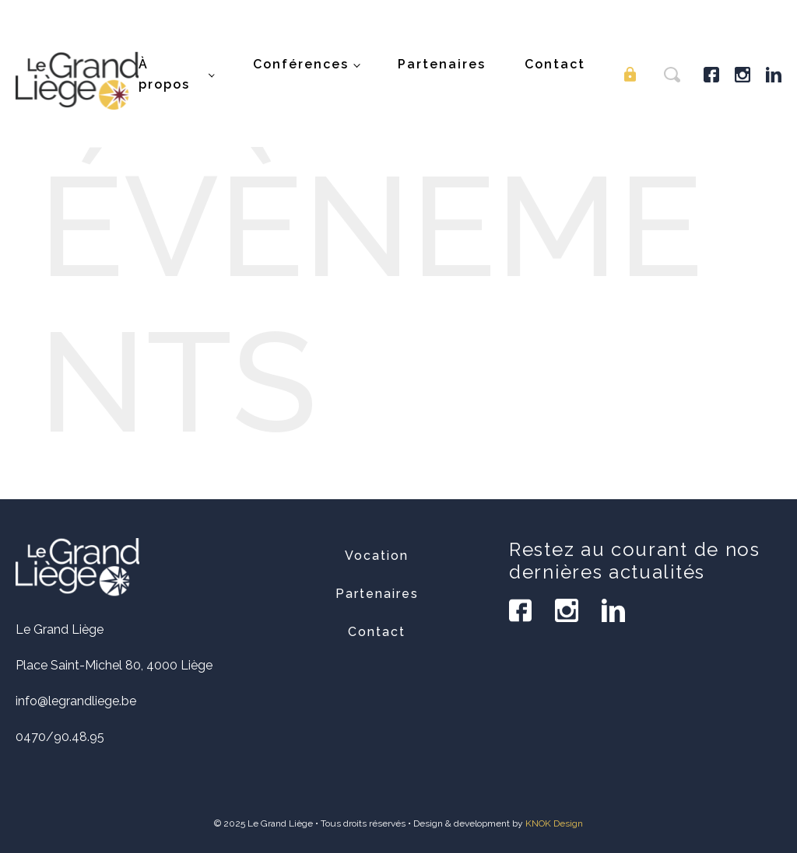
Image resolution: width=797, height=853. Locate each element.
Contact (555, 64)
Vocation (377, 555)
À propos (164, 74)
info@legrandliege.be (76, 701)
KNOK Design (554, 823)
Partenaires (442, 64)
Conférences (301, 64)
